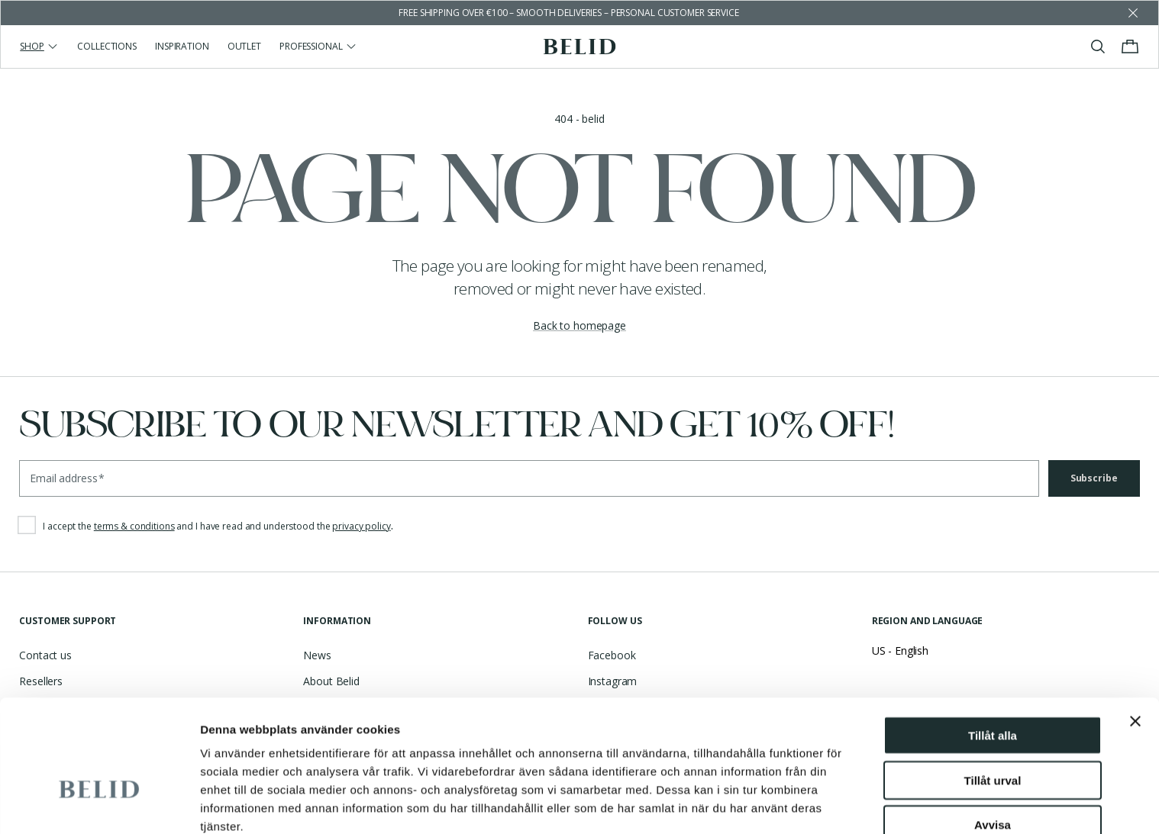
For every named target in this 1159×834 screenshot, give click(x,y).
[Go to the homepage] (580, 46)
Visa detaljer (234, 803)
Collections (107, 46)
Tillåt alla (992, 640)
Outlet (244, 46)
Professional (318, 46)
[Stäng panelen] (1135, 626)
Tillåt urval (993, 685)
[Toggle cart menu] (1130, 47)
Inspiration (182, 46)
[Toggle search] (1098, 47)
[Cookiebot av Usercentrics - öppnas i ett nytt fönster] (99, 804)
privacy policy (361, 526)
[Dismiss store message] (1133, 13)
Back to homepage (579, 325)
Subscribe (1094, 478)
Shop (39, 46)
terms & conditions (134, 526)
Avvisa (992, 729)
